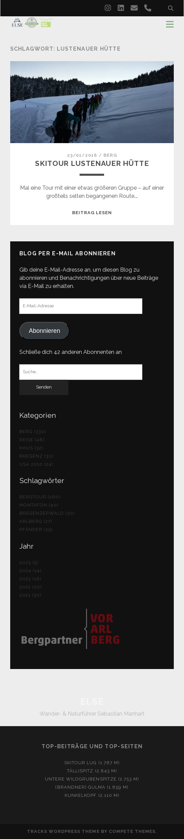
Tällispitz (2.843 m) (92, 770)
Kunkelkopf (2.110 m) (92, 795)
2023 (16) (30, 578)
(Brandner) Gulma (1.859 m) (92, 787)
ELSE (92, 702)
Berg (110, 155)
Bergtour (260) (40, 496)
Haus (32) (31, 447)
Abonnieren (44, 330)
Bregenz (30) (36, 456)
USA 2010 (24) (36, 464)
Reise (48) (32, 439)
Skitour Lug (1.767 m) (92, 762)
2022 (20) (30, 586)
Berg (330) (32, 431)
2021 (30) (30, 595)
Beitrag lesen (92, 212)
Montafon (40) (39, 505)
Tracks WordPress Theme (63, 831)
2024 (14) (30, 570)
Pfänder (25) (36, 529)
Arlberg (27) (36, 521)
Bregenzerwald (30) (47, 513)
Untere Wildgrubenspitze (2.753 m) (92, 779)
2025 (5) (28, 562)
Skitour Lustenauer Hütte (92, 163)
